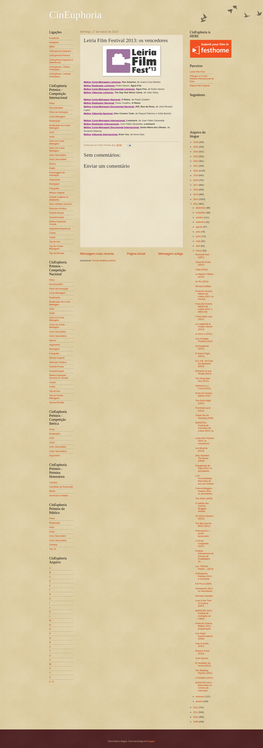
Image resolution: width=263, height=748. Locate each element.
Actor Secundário (57, 155)
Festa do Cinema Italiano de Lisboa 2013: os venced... (204, 295)
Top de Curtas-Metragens (56, 247)
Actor (51, 132)
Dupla (52, 168)
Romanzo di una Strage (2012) (203, 372)
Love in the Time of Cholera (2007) (203, 603)
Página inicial (136, 253)
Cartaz (52, 233)
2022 (196, 161)
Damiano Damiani (204, 596)
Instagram (54, 42)
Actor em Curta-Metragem (57, 142)
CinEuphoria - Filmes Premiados (59, 68)
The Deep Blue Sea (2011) (202, 379)
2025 (196, 147)
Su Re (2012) (201, 281)
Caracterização (56, 217)
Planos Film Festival (200, 85)
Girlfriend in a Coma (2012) (203, 387)
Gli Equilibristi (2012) (202, 347)
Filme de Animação (58, 112)
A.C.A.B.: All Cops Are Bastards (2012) (204, 363)
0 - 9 (51, 681)
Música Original (56, 192)
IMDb (52, 46)
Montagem (54, 184)
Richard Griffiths (203, 286)
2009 (196, 721)
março (199, 250)
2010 (196, 717)
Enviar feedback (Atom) (104, 260)
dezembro (201, 207)
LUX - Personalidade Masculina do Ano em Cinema (204, 480)
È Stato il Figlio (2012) (202, 354)
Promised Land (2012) (202, 409)
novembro (201, 212)
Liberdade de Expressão (61, 486)
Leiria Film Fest (197, 71)
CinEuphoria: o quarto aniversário (202, 533)
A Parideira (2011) (204, 678)
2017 (196, 185)
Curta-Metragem (57, 116)
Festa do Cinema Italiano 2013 (203, 394)
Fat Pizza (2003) (203, 583)
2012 (196, 707)
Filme (52, 103)
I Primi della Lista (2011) (203, 317)
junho (199, 236)
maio (198, 241)
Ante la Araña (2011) (201, 644)
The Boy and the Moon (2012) (203, 524)
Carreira (53, 482)
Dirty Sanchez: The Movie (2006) (202, 458)
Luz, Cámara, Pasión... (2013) (204, 567)
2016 (196, 189)
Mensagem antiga (170, 253)
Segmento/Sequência (59, 228)
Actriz (52, 136)
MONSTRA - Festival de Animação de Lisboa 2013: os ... (204, 428)
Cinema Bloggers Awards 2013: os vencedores (203, 491)
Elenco (52, 164)
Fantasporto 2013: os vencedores (204, 589)
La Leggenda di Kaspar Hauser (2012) (204, 327)
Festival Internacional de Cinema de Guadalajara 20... (204, 556)
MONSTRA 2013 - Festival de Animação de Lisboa (204, 614)
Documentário (56, 108)
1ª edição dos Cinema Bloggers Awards (202, 507)
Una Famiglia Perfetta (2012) (204, 340)
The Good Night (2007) (203, 401)
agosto (199, 227)
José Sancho (201, 658)
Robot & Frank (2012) (202, 652)
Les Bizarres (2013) (201, 449)
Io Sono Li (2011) (203, 334)
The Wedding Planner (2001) (203, 671)
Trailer (52, 237)
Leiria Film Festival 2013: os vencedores (204, 441)
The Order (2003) (203, 498)
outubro (200, 217)
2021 (196, 166)
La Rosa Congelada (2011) (201, 543)
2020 (196, 170)
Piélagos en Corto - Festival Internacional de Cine (202, 79)
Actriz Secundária (58, 159)
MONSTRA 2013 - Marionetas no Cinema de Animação (204, 686)
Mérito (52, 491)
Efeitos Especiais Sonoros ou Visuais (58, 376)
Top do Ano (54, 241)
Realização (54, 121)
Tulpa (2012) (201, 269)
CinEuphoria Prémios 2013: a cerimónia (203, 576)
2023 (196, 156)
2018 (196, 180)
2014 (196, 199)
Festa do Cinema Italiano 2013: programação (203, 626)
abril (198, 246)
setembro (201, 222)
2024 (196, 151)
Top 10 (52, 549)
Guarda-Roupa (56, 212)
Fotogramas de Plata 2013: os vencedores (203, 468)
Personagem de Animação (57, 173)
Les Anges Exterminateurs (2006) (204, 636)
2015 (196, 194)
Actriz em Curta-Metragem (57, 149)
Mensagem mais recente (97, 253)
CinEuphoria (75, 14)
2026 (196, 142)
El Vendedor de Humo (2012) (203, 664)
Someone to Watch (58, 495)
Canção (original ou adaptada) (58, 198)
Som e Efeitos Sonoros (60, 204)
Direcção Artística (57, 208)
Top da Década (56, 253)
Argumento (54, 179)
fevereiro (200, 696)
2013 (196, 204)
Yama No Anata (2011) (203, 263)
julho (198, 231)
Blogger (151, 741)
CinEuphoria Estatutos (60, 51)
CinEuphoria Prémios (59, 55)
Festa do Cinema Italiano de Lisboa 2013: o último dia (203, 308)
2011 (196, 712)
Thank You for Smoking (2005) (204, 416)
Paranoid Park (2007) (202, 255)
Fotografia (54, 188)
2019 (196, 175)
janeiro (199, 701)
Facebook (54, 38)
